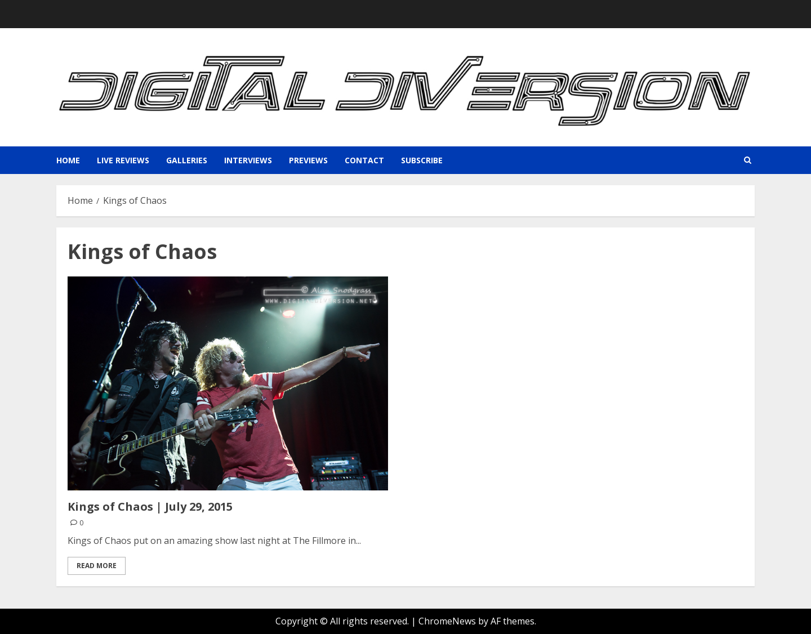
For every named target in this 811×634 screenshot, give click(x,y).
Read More (97, 565)
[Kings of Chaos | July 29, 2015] (228, 383)
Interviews (248, 160)
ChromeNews (447, 621)
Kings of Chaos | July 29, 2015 (150, 506)
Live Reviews (123, 160)
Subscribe (422, 160)
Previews (308, 160)
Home (68, 160)
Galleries (186, 160)
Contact (364, 160)
